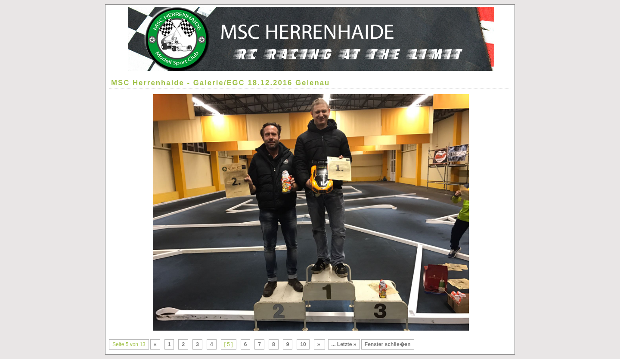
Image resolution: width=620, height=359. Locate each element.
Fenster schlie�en (388, 344)
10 (303, 344)
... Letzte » (344, 344)
